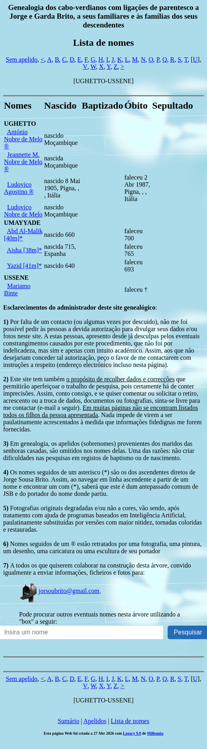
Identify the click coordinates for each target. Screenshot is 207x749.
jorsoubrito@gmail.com (59, 590)
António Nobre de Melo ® (23, 139)
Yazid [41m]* (24, 265)
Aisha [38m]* (24, 250)
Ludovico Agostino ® (19, 188)
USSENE (16, 277)
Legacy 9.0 (132, 733)
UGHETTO (20, 123)
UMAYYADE (22, 222)
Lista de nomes (130, 721)
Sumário (68, 721)
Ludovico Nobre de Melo (23, 211)
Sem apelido (22, 59)
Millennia (155, 733)
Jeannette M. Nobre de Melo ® (23, 161)
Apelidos (94, 721)
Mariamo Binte (17, 289)
